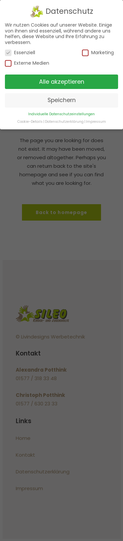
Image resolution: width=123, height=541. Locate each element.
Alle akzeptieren (61, 81)
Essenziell (20, 53)
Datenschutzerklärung (64, 121)
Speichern (62, 100)
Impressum (96, 121)
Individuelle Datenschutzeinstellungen (61, 114)
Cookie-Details (30, 121)
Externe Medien (27, 63)
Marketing (98, 53)
